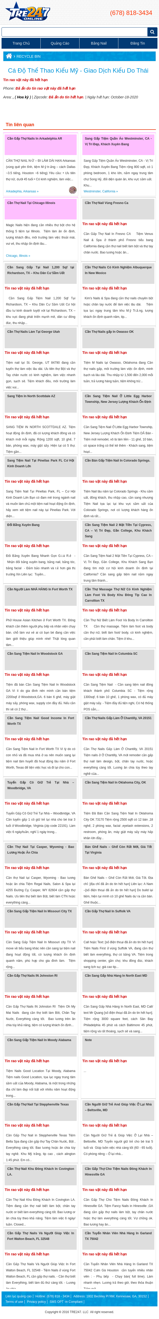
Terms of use (14, 1302)
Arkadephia (14, 191)
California (108, 191)
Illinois (23, 256)
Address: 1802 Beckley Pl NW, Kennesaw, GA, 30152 (110, 1296)
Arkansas (29, 191)
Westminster (92, 191)
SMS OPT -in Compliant (66, 1302)
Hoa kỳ (23, 97)
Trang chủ (21, 43)
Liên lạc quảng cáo (18, 1296)
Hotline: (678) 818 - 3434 (52, 1296)
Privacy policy (36, 1302)
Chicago (11, 256)
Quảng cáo (60, 43)
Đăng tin (137, 43)
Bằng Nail (99, 43)
